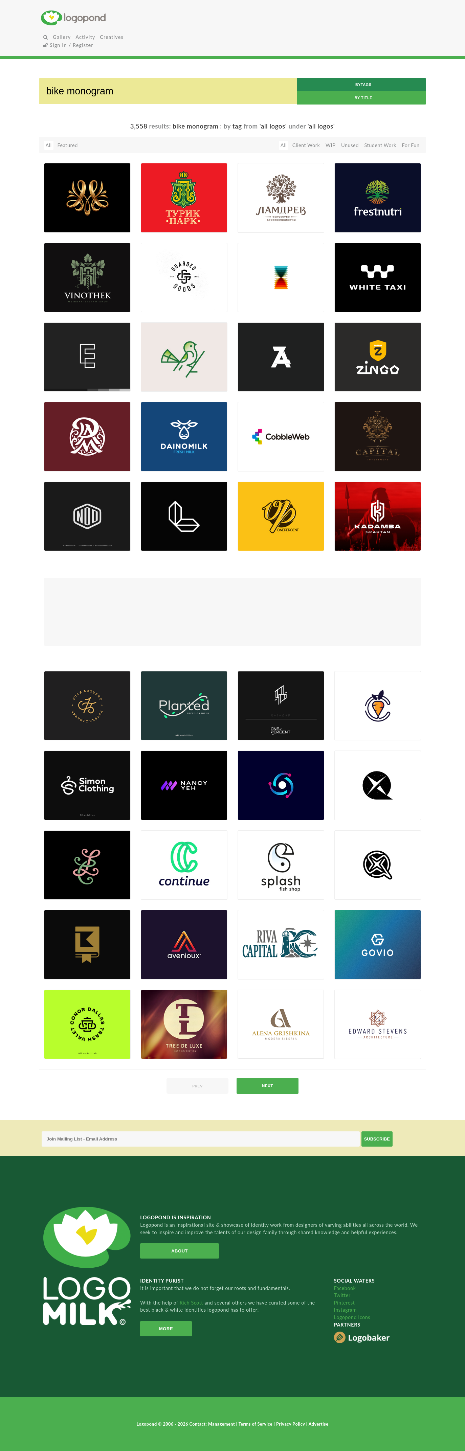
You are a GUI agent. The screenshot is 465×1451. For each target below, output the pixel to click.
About (175, 1250)
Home (105, 17)
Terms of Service (256, 1424)
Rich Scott (192, 1303)
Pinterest (344, 1303)
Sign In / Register (68, 45)
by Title (363, 98)
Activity (85, 37)
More (163, 1328)
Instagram (345, 1310)
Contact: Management (213, 1424)
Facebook (345, 1288)
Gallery (62, 37)
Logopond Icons (352, 1317)
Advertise (319, 1424)
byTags (363, 85)
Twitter (342, 1295)
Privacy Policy (291, 1424)
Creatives (111, 37)
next (267, 1086)
